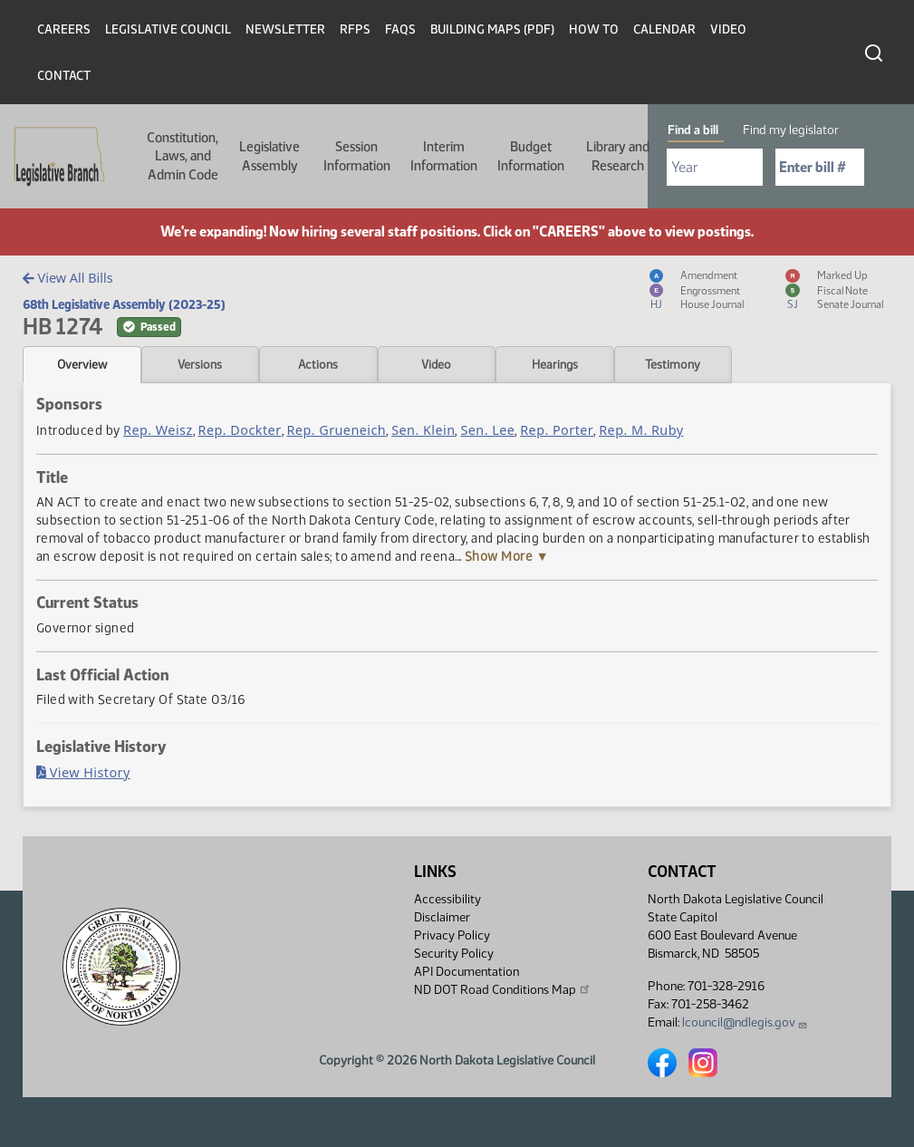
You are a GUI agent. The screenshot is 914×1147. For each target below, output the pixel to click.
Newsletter (285, 29)
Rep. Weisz (158, 430)
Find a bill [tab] (693, 130)
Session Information (356, 156)
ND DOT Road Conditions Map (503, 989)
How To (594, 29)
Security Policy (454, 953)
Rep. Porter (556, 430)
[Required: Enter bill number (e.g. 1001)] (819, 167)
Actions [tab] (318, 364)
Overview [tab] (82, 364)
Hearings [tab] (555, 364)
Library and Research (617, 156)
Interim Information (443, 156)
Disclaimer (442, 917)
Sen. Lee (487, 430)
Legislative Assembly (269, 156)
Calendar (664, 29)
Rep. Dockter (240, 430)
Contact (64, 75)
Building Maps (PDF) (492, 29)
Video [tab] (436, 364)
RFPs (355, 29)
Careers (64, 29)
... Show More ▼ (502, 556)
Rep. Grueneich (336, 430)
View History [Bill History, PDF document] (83, 772)
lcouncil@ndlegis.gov (745, 1022)
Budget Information (530, 156)
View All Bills (67, 277)
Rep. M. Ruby (641, 430)
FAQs (400, 29)
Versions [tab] (200, 364)
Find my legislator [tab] (791, 130)
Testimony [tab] (672, 364)
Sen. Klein (423, 430)
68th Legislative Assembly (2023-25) (124, 304)
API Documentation (466, 971)
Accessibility (447, 899)
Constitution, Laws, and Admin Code (182, 156)
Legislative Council (168, 29)
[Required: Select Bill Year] (715, 167)
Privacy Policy (452, 935)
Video (728, 29)
